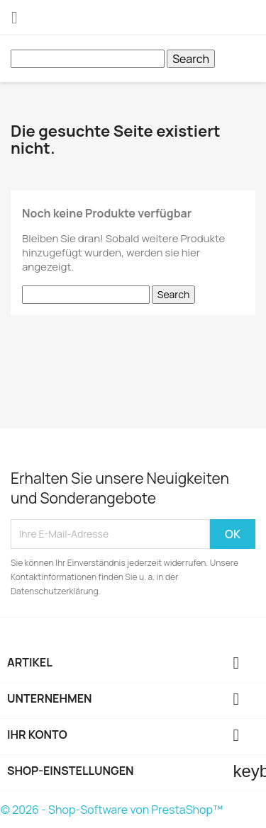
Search (190, 59)
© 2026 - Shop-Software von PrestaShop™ (112, 809)
